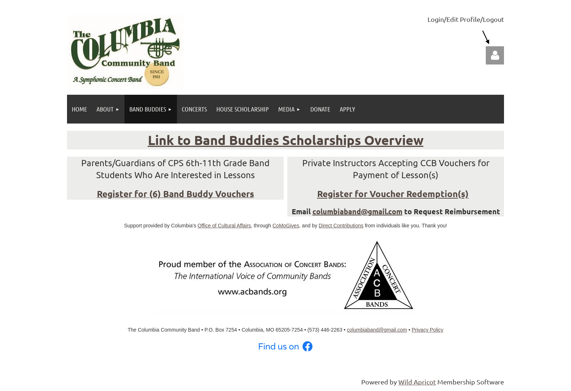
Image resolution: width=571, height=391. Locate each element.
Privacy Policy (427, 330)
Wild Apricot (417, 382)
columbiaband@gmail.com (357, 211)
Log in (495, 55)
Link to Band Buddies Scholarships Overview (286, 140)
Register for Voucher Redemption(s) (393, 193)
